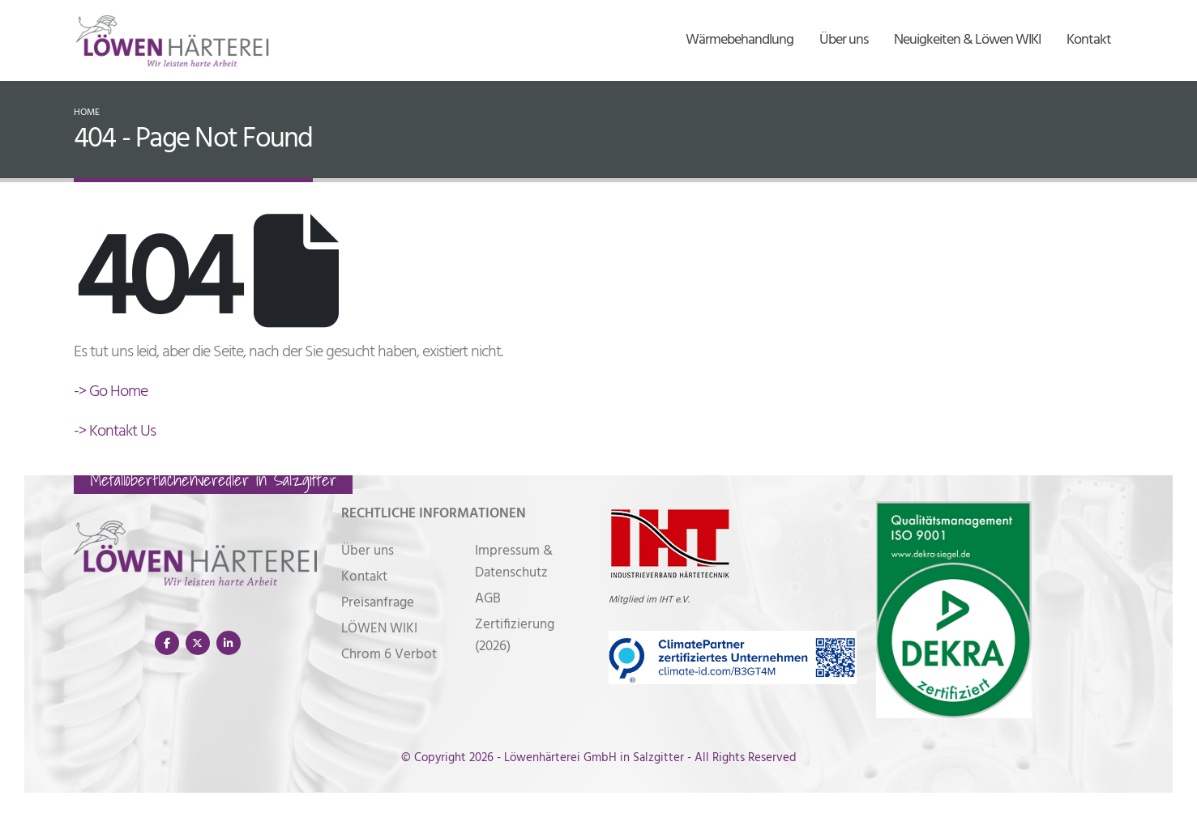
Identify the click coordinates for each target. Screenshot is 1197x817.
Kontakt (1089, 40)
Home (87, 112)
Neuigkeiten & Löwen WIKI (967, 40)
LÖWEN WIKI (379, 629)
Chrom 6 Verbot (389, 655)
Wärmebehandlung (739, 40)
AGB (488, 599)
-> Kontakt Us (115, 432)
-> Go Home (110, 392)
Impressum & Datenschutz (514, 562)
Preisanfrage (377, 603)
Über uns (843, 40)
